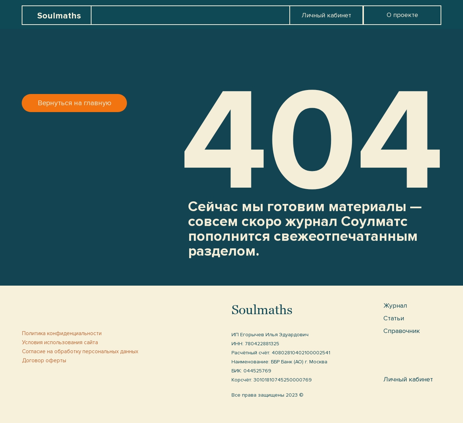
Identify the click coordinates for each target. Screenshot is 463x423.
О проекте (402, 15)
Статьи (393, 318)
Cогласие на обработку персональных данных (80, 351)
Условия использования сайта (60, 342)
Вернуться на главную (74, 103)
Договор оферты (44, 360)
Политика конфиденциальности (62, 333)
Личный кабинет (326, 15)
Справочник (401, 331)
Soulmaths (59, 15)
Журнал (395, 305)
